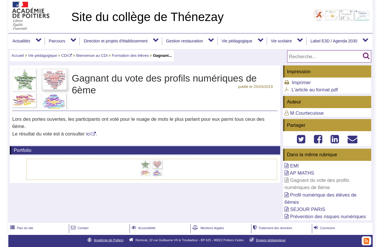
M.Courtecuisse (307, 113)
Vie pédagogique (236, 41)
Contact (79, 228)
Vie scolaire (281, 41)
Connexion (324, 228)
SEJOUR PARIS (307, 209)
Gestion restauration (184, 41)
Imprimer (301, 82)
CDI (64, 55)
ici (88, 134)
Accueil (18, 55)
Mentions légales (207, 228)
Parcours (57, 41)
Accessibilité (143, 228)
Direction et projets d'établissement (116, 41)
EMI (294, 166)
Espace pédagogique (271, 240)
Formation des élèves (130, 55)
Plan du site (21, 228)
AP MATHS (302, 173)
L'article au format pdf (314, 90)
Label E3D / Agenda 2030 (333, 41)
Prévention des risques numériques (328, 216)
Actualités (21, 41)
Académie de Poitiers (109, 240)
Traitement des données (272, 228)
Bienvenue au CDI (92, 55)
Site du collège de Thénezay (147, 17)
